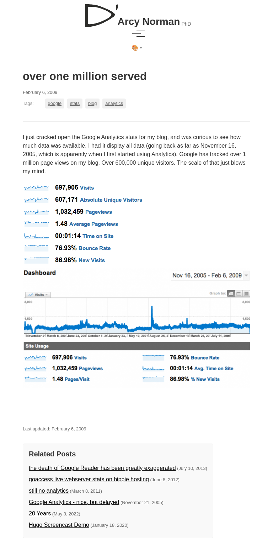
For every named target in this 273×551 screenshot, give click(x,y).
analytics (114, 103)
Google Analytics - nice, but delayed (74, 502)
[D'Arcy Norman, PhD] (136, 12)
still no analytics (49, 491)
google (54, 103)
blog (92, 103)
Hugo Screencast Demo (59, 525)
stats (75, 103)
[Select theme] (136, 48)
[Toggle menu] (136, 34)
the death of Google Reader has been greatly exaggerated (102, 468)
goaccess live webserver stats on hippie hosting (89, 479)
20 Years (40, 513)
